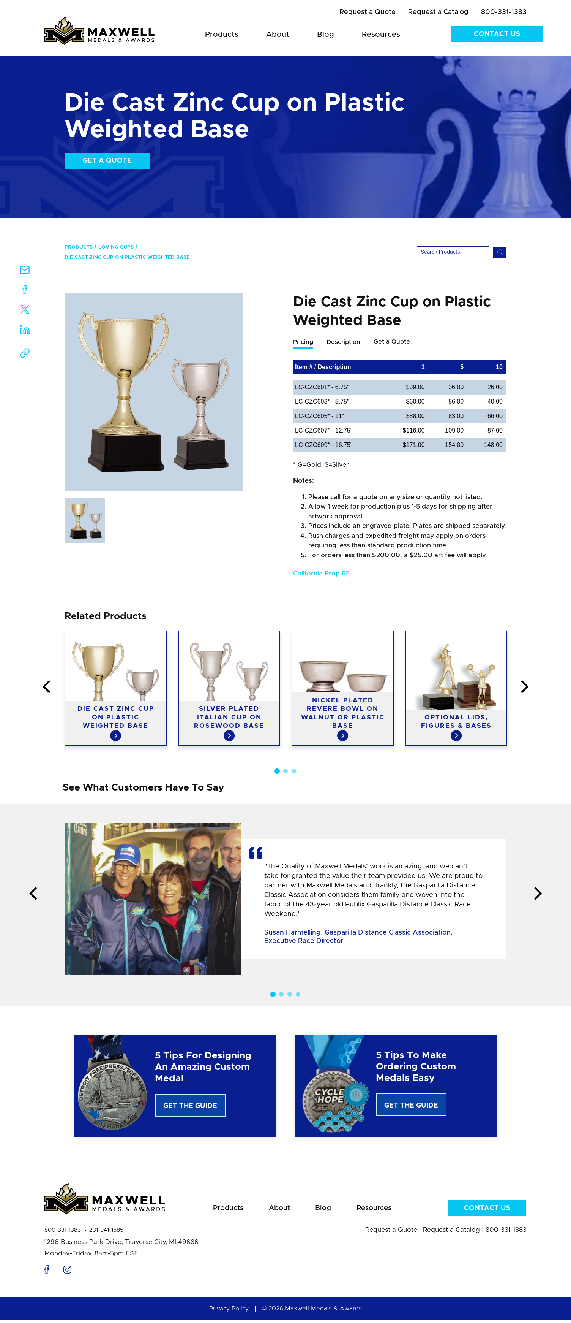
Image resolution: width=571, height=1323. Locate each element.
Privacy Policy (229, 1312)
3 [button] (294, 771)
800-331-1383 (62, 1233)
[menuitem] (367, 12)
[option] (154, 392)
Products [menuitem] (221, 34)
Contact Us (497, 34)
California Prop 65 (321, 573)
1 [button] (277, 771)
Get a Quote (107, 160)
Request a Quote (391, 1233)
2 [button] (285, 771)
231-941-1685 (106, 1233)
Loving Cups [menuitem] (116, 247)
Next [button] (556, 687)
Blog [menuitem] (325, 34)
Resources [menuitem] (381, 34)
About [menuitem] (277, 34)
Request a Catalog (451, 1233)
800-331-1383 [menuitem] (504, 12)
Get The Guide (190, 1106)
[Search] (453, 252)
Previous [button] (14, 687)
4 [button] (298, 994)
